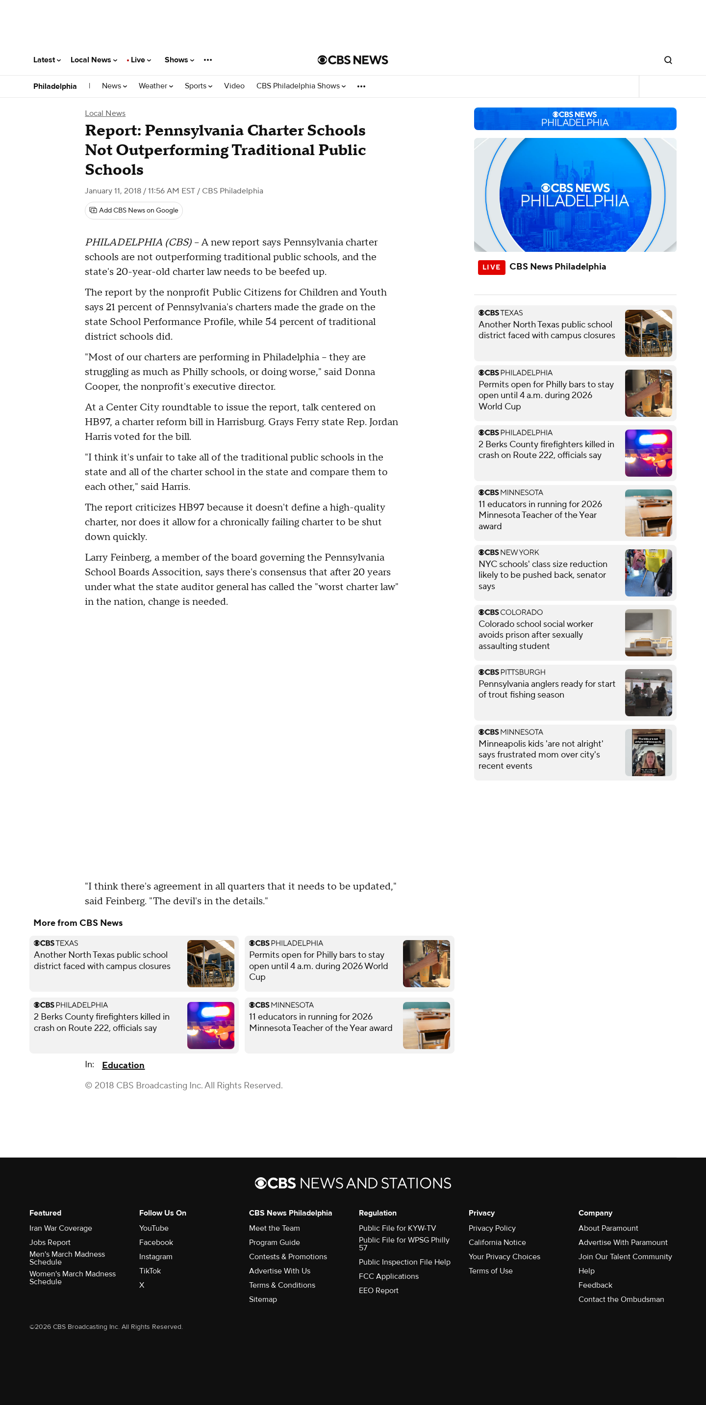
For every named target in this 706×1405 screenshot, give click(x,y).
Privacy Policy (492, 1228)
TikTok (150, 1271)
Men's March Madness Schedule (67, 1258)
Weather (156, 86)
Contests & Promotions (288, 1257)
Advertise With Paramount (623, 1242)
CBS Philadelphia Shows (301, 86)
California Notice (497, 1242)
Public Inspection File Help (405, 1262)
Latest (47, 60)
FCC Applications (389, 1276)
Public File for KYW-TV (397, 1228)
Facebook (156, 1242)
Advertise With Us (279, 1271)
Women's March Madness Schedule (72, 1278)
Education (123, 1065)
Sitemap (263, 1299)
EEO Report (379, 1291)
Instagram (156, 1257)
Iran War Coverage (60, 1228)
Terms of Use (491, 1271)
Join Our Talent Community (625, 1257)
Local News (94, 60)
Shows (179, 60)
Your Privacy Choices (504, 1257)
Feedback (595, 1285)
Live (141, 60)
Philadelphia (55, 86)
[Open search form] (668, 59)
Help (587, 1271)
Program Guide (274, 1242)
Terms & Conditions (282, 1285)
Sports (198, 86)
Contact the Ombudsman (621, 1299)
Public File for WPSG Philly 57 (404, 1244)
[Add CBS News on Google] (134, 210)
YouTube (154, 1228)
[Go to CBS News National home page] (353, 60)
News (114, 86)
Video (234, 86)
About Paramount (608, 1228)
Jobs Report (50, 1242)
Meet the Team (274, 1228)
